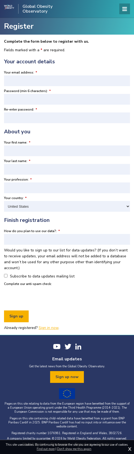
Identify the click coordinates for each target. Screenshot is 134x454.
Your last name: (17, 161)
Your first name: (17, 142)
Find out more (46, 449)
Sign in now (48, 327)
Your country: (15, 198)
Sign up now (67, 376)
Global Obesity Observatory (38, 9)
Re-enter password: (20, 109)
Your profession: (18, 179)
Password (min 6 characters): (27, 91)
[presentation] (44, 297)
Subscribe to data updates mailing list (39, 276)
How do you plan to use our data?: (32, 231)
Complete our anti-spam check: (28, 284)
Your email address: (20, 72)
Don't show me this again (74, 449)
